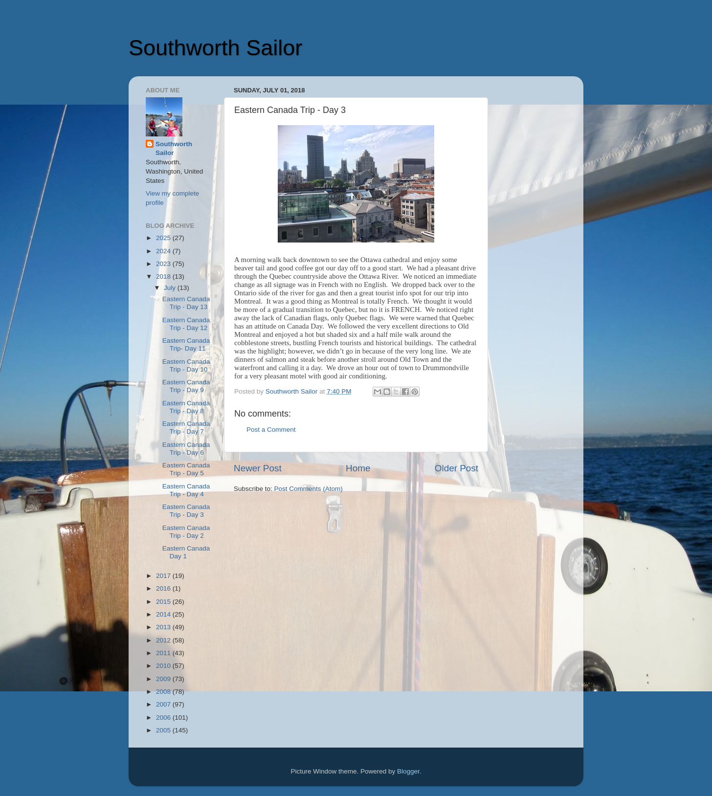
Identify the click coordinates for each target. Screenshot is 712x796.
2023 (164, 263)
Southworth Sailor (215, 47)
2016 (164, 588)
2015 (164, 601)
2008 (164, 691)
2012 (164, 640)
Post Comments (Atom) (308, 488)
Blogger (408, 771)
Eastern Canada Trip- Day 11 (186, 344)
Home (358, 468)
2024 (164, 251)
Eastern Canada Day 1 (186, 552)
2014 (164, 614)
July (171, 287)
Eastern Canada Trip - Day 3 (186, 510)
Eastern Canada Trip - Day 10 (186, 365)
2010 (164, 665)
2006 (164, 717)
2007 (164, 704)
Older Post (456, 468)
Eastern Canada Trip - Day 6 (186, 448)
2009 (164, 679)
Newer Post (258, 468)
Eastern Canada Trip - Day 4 (186, 490)
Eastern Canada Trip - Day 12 (186, 324)
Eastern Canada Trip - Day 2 (186, 531)
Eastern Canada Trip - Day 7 (186, 427)
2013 (164, 627)
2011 (164, 653)
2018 (164, 276)
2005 (164, 730)
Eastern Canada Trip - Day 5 (186, 469)
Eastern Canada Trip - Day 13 (186, 302)
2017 (164, 575)
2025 (164, 238)
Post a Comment (271, 429)
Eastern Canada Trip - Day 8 (186, 407)
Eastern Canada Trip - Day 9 (186, 386)
